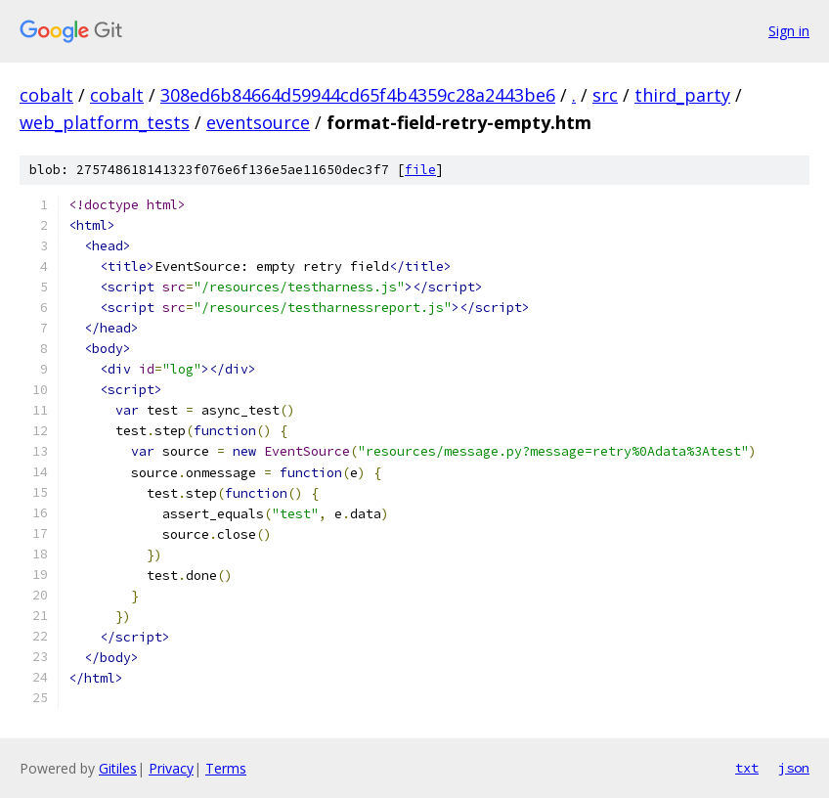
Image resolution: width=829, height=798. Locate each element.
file (420, 169)
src (605, 95)
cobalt (46, 95)
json (793, 767)
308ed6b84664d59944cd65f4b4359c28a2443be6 (357, 95)
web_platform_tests (105, 122)
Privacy (171, 768)
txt (747, 767)
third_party (682, 95)
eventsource (258, 122)
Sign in (788, 31)
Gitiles (118, 768)
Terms (225, 768)
